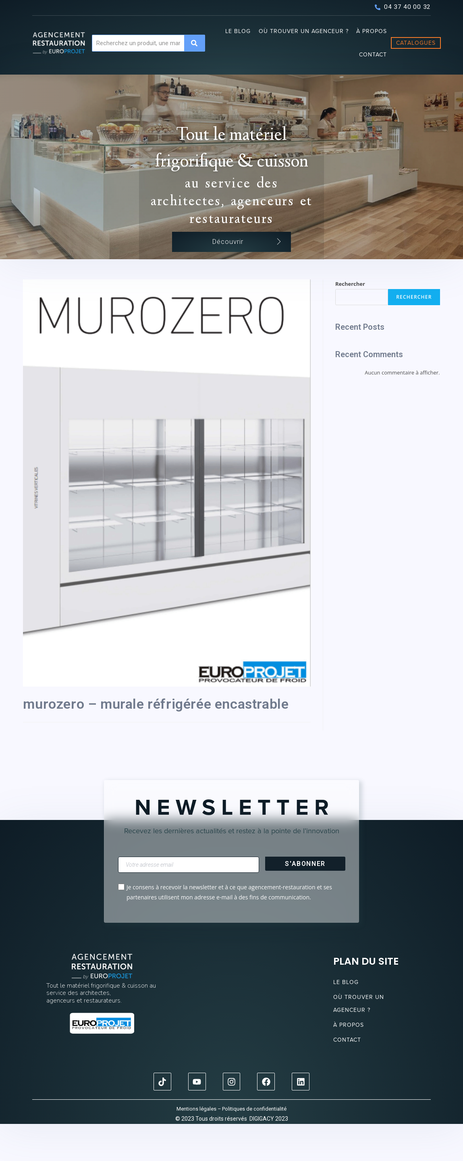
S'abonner (305, 900)
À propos (371, 31)
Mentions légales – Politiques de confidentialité (231, 1145)
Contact (373, 54)
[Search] (194, 43)
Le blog (238, 31)
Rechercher (350, 321)
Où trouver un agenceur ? (304, 31)
